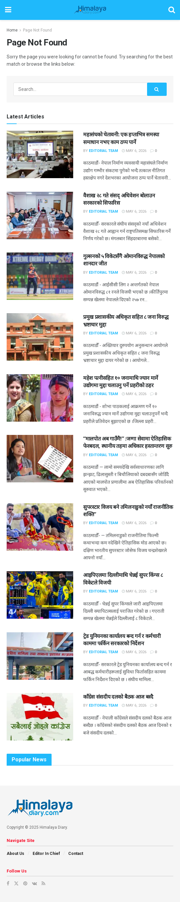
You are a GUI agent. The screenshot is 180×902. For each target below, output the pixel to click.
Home (12, 30)
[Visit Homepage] (89, 10)
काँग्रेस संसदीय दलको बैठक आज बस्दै (118, 696)
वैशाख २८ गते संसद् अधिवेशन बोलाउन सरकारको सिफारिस (119, 199)
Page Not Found (37, 30)
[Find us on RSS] (43, 883)
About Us (15, 853)
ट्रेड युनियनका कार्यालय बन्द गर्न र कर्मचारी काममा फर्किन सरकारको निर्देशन (121, 639)
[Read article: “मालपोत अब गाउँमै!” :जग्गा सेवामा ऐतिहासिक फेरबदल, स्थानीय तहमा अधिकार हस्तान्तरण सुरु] (40, 458)
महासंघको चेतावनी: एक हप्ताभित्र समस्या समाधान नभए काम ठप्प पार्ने (121, 138)
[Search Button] (171, 10)
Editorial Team (103, 151)
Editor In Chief (46, 853)
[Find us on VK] (34, 883)
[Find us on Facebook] (8, 883)
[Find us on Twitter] (16, 883)
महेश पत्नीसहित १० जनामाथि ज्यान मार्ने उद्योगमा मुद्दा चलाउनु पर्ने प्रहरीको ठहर (120, 381)
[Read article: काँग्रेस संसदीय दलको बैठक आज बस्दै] (40, 716)
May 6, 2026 (134, 151)
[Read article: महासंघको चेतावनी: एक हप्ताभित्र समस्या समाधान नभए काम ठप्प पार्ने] (40, 154)
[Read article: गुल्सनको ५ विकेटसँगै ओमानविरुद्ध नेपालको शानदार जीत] (40, 276)
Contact (75, 853)
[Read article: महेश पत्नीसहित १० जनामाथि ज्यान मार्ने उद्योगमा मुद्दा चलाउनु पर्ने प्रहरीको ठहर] (40, 398)
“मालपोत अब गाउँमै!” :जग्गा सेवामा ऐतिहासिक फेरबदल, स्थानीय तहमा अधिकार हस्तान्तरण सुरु (127, 442)
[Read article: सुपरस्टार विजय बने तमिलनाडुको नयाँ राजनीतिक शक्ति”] (40, 527)
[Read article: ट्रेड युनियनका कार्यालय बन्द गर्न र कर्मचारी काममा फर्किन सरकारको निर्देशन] (40, 656)
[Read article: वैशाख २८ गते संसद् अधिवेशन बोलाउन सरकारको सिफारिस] (40, 215)
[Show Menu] (8, 10)
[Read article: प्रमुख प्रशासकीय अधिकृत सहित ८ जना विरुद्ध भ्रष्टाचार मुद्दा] (40, 337)
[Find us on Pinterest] (25, 883)
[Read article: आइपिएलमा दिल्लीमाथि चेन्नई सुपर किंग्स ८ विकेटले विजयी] (40, 595)
